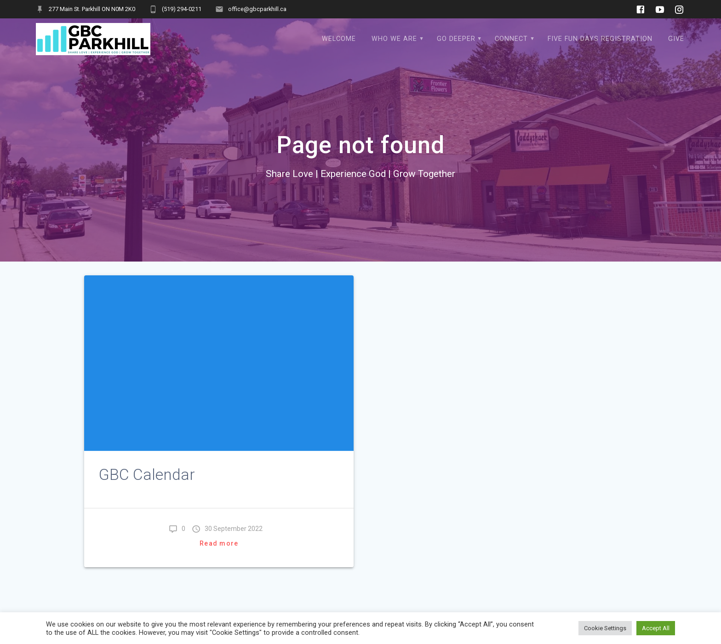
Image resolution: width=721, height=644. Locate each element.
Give (676, 39)
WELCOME (339, 39)
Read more (219, 543)
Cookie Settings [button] (605, 628)
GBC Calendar (147, 475)
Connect (511, 39)
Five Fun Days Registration (600, 39)
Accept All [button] (656, 628)
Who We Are (394, 39)
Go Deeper (456, 39)
